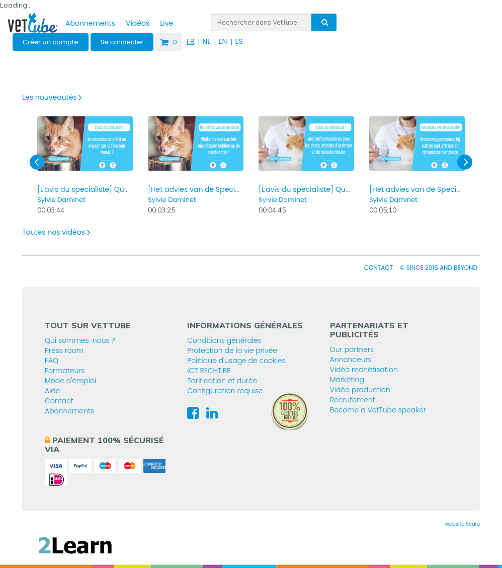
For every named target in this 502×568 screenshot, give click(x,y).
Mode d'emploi (70, 381)
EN (222, 41)
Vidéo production (360, 390)
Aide (52, 391)
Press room (64, 350)
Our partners (352, 349)
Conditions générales (224, 340)
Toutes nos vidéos (56, 232)
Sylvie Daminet (61, 199)
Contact (378, 267)
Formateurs (65, 371)
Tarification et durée (222, 381)
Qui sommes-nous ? (80, 340)
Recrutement (352, 400)
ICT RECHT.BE (208, 371)
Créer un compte (50, 42)
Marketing (347, 380)
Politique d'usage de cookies (236, 361)
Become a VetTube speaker (378, 410)
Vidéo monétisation (364, 370)
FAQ (51, 361)
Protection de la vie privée (232, 350)
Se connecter (122, 42)
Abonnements (90, 23)
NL (206, 41)
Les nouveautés (52, 97)
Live (166, 23)
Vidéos (137, 23)
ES (238, 41)
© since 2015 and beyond (438, 267)
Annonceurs (351, 359)
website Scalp (462, 524)
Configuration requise (225, 391)
